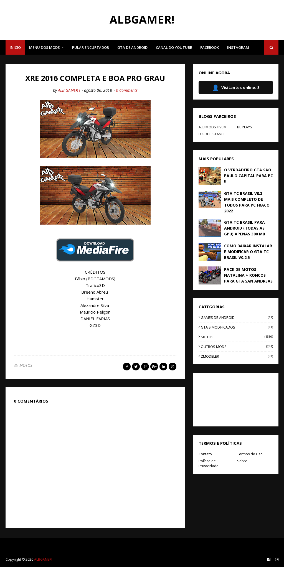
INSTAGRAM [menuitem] (238, 47)
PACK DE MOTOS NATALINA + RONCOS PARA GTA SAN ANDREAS (248, 275)
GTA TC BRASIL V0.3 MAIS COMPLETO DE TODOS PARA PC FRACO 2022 (247, 202)
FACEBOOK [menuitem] (209, 47)
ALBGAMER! (142, 19)
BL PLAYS (244, 126)
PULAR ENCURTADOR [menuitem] (90, 47)
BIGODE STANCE (212, 133)
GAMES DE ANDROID (237, 317)
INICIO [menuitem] (15, 47)
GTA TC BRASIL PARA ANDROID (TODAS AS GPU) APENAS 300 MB (244, 228)
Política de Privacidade (209, 463)
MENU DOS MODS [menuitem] (44, 47)
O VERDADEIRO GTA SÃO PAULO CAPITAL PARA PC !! (248, 175)
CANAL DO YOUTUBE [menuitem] (174, 47)
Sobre (242, 460)
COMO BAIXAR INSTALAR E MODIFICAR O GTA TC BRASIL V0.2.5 (248, 251)
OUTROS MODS (237, 346)
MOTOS (25, 365)
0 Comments (127, 90)
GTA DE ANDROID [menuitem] (132, 47)
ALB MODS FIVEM (213, 126)
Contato (205, 453)
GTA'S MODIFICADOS (237, 327)
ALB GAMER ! (69, 90)
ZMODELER (237, 356)
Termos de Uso (250, 453)
